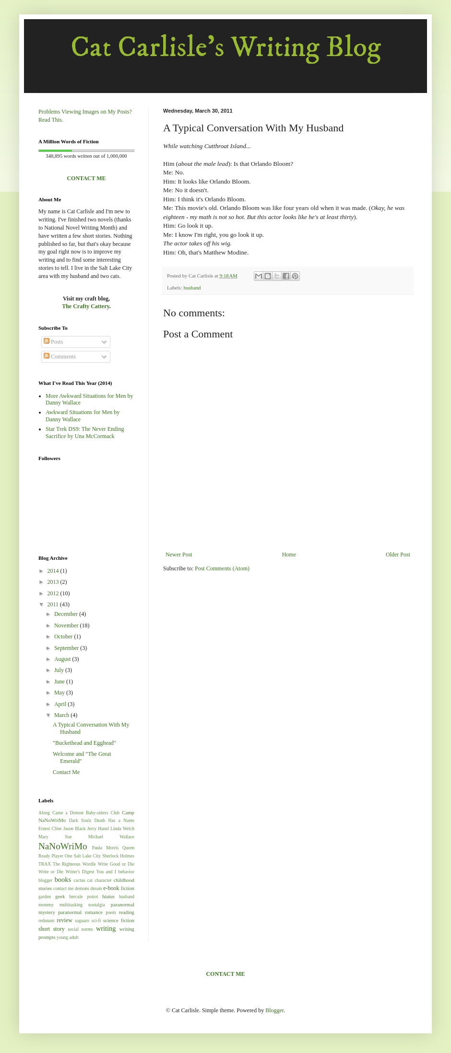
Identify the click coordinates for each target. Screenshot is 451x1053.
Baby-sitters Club (102, 812)
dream (96, 888)
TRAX (44, 864)
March (62, 715)
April (61, 704)
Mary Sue (54, 836)
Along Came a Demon (60, 812)
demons (82, 888)
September (67, 648)
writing (106, 928)
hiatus (108, 896)
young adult (68, 937)
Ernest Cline (50, 828)
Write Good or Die (116, 864)
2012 (53, 593)
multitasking (71, 904)
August (63, 659)
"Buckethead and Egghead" (84, 743)
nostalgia (96, 904)
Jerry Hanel (98, 828)
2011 (53, 604)
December (66, 614)
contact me (63, 888)
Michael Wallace (111, 836)
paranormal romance (80, 912)
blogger (45, 880)
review (64, 920)
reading (126, 912)
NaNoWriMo (62, 846)
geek (60, 896)
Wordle (89, 864)
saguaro (82, 920)
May (60, 692)
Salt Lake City (87, 855)
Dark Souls (80, 820)
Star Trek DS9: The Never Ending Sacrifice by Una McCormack (85, 432)
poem (111, 912)
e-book (111, 888)
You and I (106, 871)
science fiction (118, 920)
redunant (46, 920)
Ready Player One (55, 855)
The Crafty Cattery (85, 306)
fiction (127, 888)
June (60, 681)
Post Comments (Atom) (222, 568)
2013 (53, 582)
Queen (128, 847)
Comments (60, 356)
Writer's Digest (80, 871)
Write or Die (50, 871)
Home (289, 554)
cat (90, 880)
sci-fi (96, 920)
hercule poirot (83, 896)
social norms (80, 929)
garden (44, 896)
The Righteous (67, 864)
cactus (79, 880)
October (64, 636)
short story (51, 929)
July (59, 670)
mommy (46, 904)
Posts (53, 341)
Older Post (398, 554)
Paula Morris (105, 847)
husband (192, 287)
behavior (126, 871)
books (63, 879)
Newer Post (179, 554)
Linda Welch (122, 828)
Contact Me (66, 772)
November (67, 625)
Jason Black (74, 828)
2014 (53, 570)
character (103, 880)
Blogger (274, 1010)
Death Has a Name (115, 820)
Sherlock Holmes (118, 855)
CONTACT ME (86, 178)
